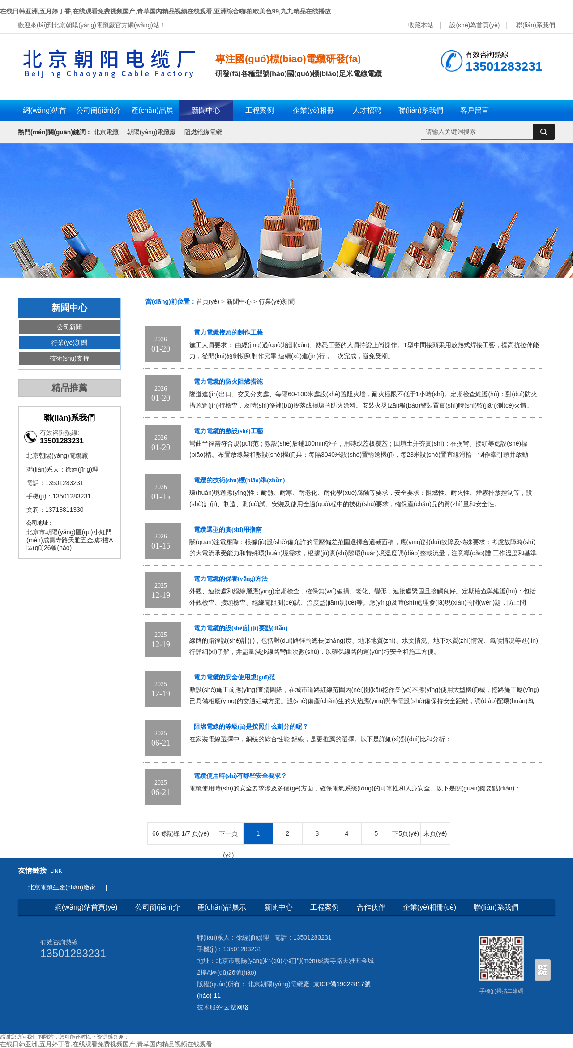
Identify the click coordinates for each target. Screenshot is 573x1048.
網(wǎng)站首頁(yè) (86, 907)
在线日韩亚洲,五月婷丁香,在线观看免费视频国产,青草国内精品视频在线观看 (106, 1044)
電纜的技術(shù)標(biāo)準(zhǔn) (239, 480)
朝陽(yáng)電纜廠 (151, 132)
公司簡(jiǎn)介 (157, 907)
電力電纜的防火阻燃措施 (228, 381)
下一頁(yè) (228, 837)
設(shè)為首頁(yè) (474, 25)
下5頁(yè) (405, 833)
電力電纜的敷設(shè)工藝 (228, 431)
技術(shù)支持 (69, 358)
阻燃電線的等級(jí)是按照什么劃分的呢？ (251, 726)
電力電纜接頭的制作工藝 (228, 332)
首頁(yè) (207, 301)
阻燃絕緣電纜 (203, 132)
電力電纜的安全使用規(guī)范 (234, 677)
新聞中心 (239, 301)
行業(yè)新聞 (69, 342)
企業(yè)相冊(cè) (429, 907)
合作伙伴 (371, 907)
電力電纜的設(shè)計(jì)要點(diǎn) (240, 628)
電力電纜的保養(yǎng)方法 (231, 579)
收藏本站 (420, 25)
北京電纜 (106, 132)
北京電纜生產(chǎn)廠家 (62, 887)
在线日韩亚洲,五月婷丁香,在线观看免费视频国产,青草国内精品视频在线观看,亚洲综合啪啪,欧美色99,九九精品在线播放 (165, 11)
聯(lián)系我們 (535, 25)
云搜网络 (236, 1007)
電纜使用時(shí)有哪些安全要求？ (240, 776)
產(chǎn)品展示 (221, 907)
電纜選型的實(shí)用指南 (228, 529)
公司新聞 (69, 327)
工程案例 (324, 907)
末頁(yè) (435, 833)
